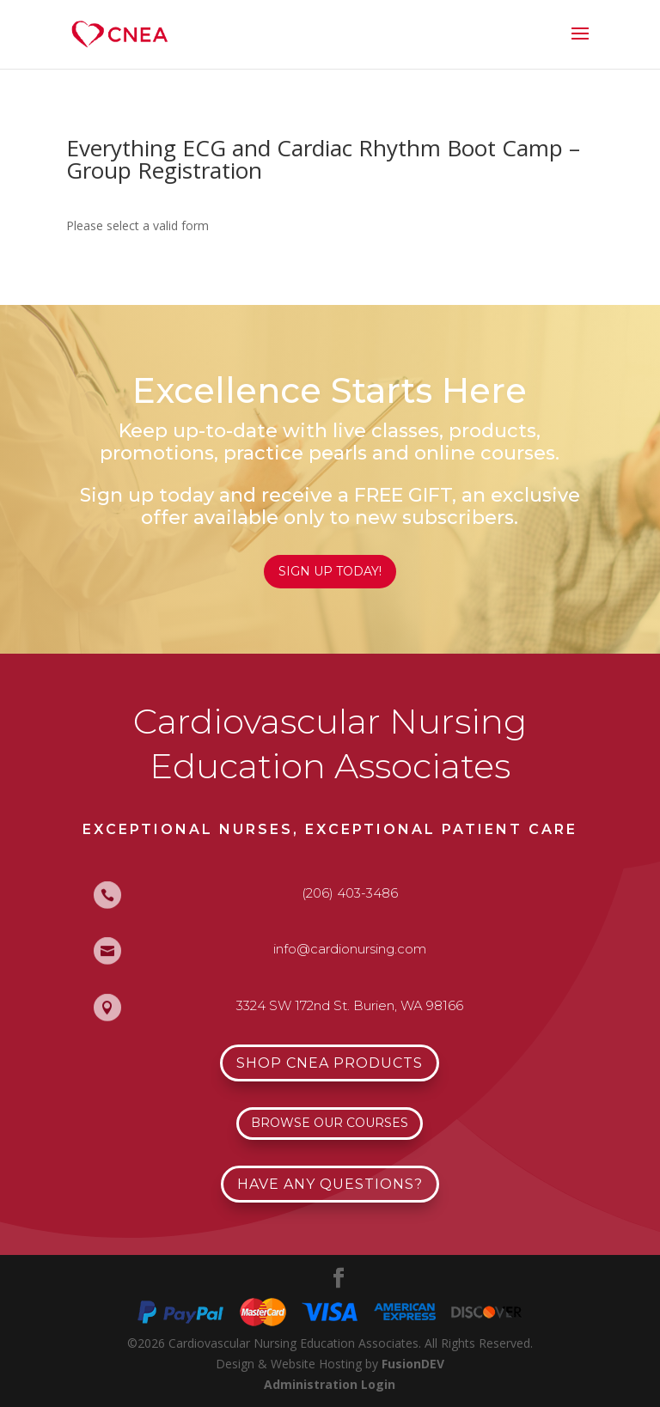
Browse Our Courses (329, 1122)
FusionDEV (413, 1363)
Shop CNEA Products (329, 1063)
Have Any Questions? (330, 1184)
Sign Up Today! (330, 571)
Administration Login (329, 1384)
